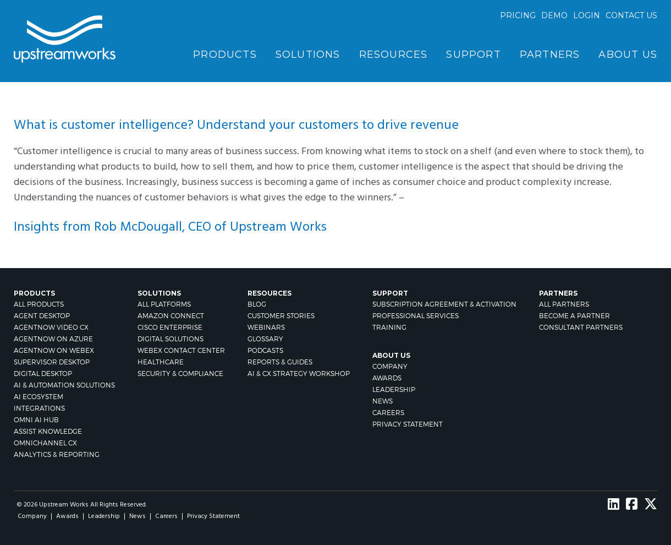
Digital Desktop (43, 373)
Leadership (393, 389)
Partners (550, 54)
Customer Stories (281, 316)
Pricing (518, 15)
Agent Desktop (42, 316)
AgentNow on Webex (54, 350)
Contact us (631, 15)
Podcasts (265, 350)
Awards (387, 378)
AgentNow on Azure (53, 339)
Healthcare (161, 362)
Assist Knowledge (48, 431)
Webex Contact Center (181, 350)
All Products (39, 304)
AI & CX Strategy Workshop (299, 373)
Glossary (265, 339)
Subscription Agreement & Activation (444, 304)
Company (390, 366)
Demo (554, 15)
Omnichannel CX (45, 443)
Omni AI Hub (36, 420)
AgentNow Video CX (51, 327)
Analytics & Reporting (57, 454)
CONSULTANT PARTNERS (581, 327)
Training (389, 327)
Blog (257, 304)
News (382, 401)
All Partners (564, 304)
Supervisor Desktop (52, 362)
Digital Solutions (171, 339)
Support (473, 54)
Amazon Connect (171, 316)
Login (586, 15)
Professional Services (415, 316)
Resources (393, 54)
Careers (388, 412)
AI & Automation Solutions (64, 385)
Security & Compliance (180, 373)
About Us (627, 54)
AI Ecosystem (38, 397)
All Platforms (164, 304)
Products (225, 54)
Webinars (266, 327)
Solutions (308, 54)
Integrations (39, 408)
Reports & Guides (280, 362)
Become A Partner (574, 316)
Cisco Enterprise (170, 327)
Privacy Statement (407, 424)
